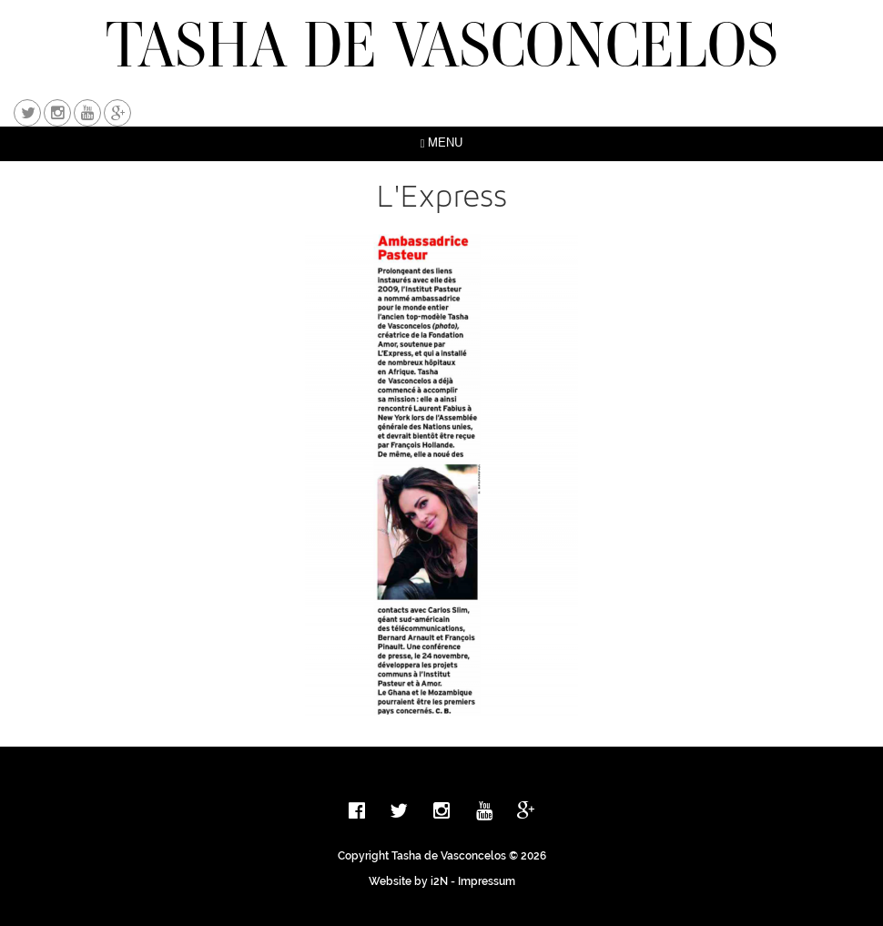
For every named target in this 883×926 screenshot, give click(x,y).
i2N (439, 881)
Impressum (486, 881)
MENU (442, 143)
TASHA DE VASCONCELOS (442, 44)
